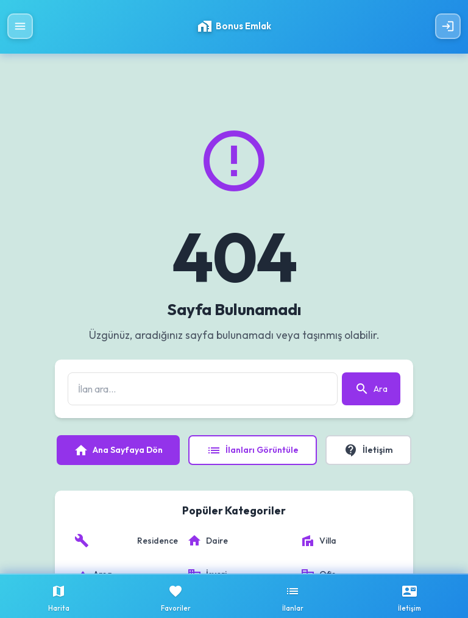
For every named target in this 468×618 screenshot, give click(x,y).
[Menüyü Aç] (20, 26)
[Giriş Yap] (448, 26)
